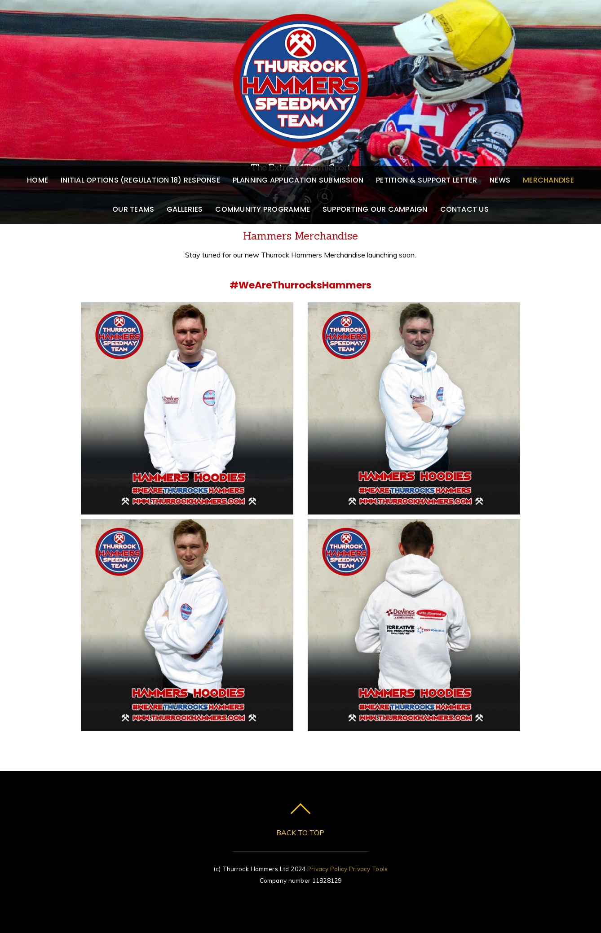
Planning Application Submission (298, 180)
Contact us (464, 209)
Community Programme (262, 209)
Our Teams (133, 209)
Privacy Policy (327, 868)
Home (37, 180)
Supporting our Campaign (375, 209)
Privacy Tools (368, 868)
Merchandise (548, 180)
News (500, 180)
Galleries (185, 209)
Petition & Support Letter (426, 180)
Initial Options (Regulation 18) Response (140, 180)
